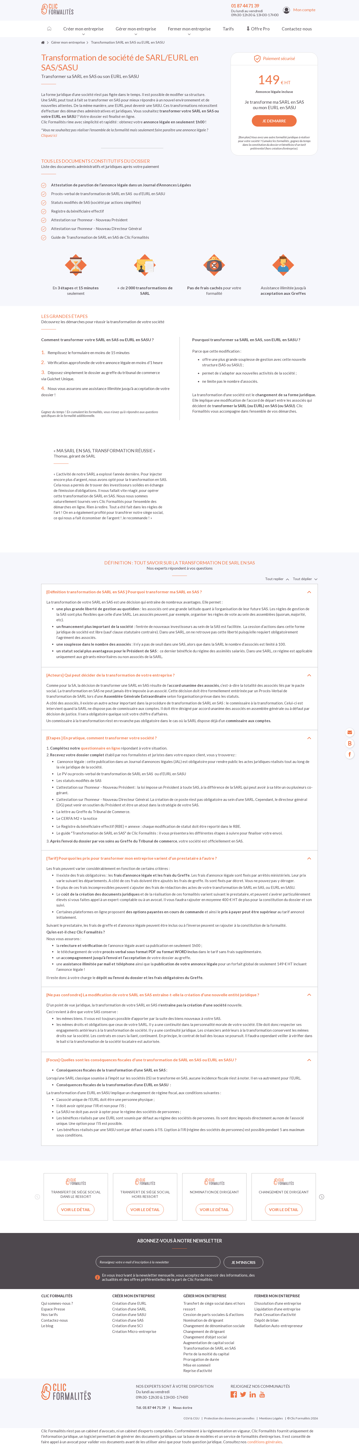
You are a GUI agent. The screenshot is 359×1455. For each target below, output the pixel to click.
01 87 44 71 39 (245, 5)
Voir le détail (75, 1209)
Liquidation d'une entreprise (277, 1309)
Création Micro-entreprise (134, 1331)
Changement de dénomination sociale (214, 1325)
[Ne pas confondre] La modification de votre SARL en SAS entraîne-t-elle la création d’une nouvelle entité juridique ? (152, 994)
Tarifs (228, 28)
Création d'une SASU (129, 1314)
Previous (37, 1196)
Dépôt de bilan (266, 1320)
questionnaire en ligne (100, 748)
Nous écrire (182, 1407)
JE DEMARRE (274, 120)
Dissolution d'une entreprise (277, 1303)
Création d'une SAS (128, 1320)
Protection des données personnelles (229, 1418)
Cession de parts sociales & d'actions (213, 1314)
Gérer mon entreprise (136, 28)
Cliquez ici (49, 135)
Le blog (47, 1325)
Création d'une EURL (129, 1303)
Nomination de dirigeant (203, 1320)
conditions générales (264, 1442)
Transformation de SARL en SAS (209, 1348)
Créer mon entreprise (83, 28)
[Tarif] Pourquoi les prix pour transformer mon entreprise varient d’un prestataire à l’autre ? (131, 858)
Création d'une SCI (127, 1325)
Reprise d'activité (197, 1370)
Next (321, 1196)
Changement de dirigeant (204, 1331)
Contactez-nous (297, 28)
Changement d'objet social (205, 1337)
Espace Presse (53, 1309)
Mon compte (299, 9)
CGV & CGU (191, 1418)
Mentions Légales (271, 1418)
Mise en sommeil (196, 1365)
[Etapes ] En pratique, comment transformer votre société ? (101, 737)
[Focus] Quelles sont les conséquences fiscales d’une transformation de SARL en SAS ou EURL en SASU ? (141, 1059)
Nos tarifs (49, 1314)
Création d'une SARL (129, 1309)
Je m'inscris (243, 1262)
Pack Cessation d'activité (275, 1314)
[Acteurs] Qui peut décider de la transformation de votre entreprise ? (110, 675)
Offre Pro (258, 28)
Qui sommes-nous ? (57, 1303)
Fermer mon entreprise (189, 28)
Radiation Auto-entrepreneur (278, 1325)
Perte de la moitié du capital (206, 1354)
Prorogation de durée (201, 1359)
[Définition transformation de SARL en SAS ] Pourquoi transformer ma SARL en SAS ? (124, 591)
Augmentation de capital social (208, 1342)
